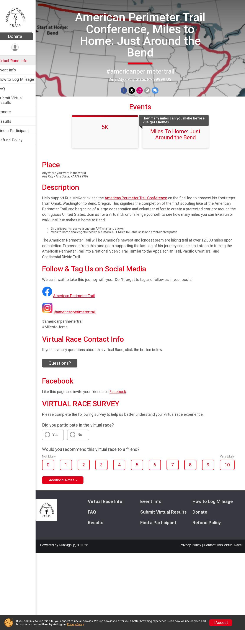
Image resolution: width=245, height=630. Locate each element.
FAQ (7, 88)
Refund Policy (15, 140)
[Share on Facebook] (127, 90)
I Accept (221, 622)
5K (108, 126)
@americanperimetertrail (80, 312)
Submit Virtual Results (15, 100)
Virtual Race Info (18, 60)
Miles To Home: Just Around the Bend (178, 134)
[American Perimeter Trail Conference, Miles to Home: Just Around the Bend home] (20, 16)
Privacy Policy (190, 545)
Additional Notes (67, 480)
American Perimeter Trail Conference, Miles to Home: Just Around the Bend (143, 34)
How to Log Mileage (21, 79)
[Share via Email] (150, 90)
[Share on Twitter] (135, 90)
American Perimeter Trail (79, 295)
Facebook (123, 391)
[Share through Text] (157, 90)
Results (10, 121)
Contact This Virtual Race (223, 545)
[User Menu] (21, 48)
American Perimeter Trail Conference (141, 197)
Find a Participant (18, 130)
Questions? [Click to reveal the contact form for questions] (65, 362)
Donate (20, 36)
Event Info (12, 70)
